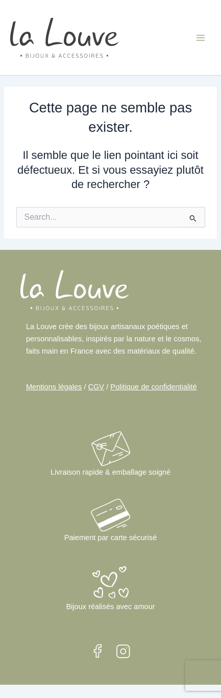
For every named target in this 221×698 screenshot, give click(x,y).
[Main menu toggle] (200, 37)
